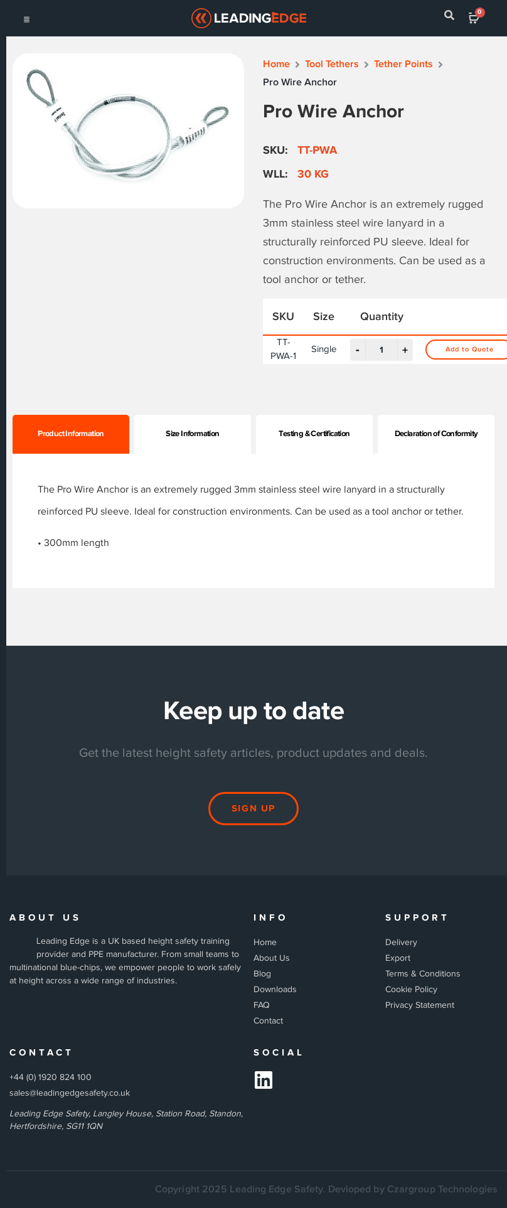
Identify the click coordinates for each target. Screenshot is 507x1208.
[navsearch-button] (449, 17)
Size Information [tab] (192, 434)
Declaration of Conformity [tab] (436, 434)
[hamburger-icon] (27, 18)
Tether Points (403, 64)
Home (276, 64)
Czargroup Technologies (442, 1189)
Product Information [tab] (71, 434)
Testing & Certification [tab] (314, 434)
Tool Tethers (332, 64)
